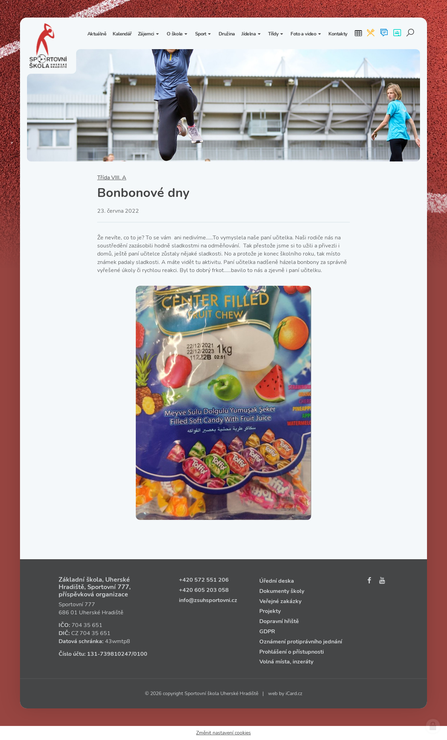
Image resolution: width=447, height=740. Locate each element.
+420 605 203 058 (204, 590)
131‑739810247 (109, 654)
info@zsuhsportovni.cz (208, 600)
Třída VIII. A (111, 177)
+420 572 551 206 (204, 580)
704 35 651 (87, 625)
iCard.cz (294, 693)
